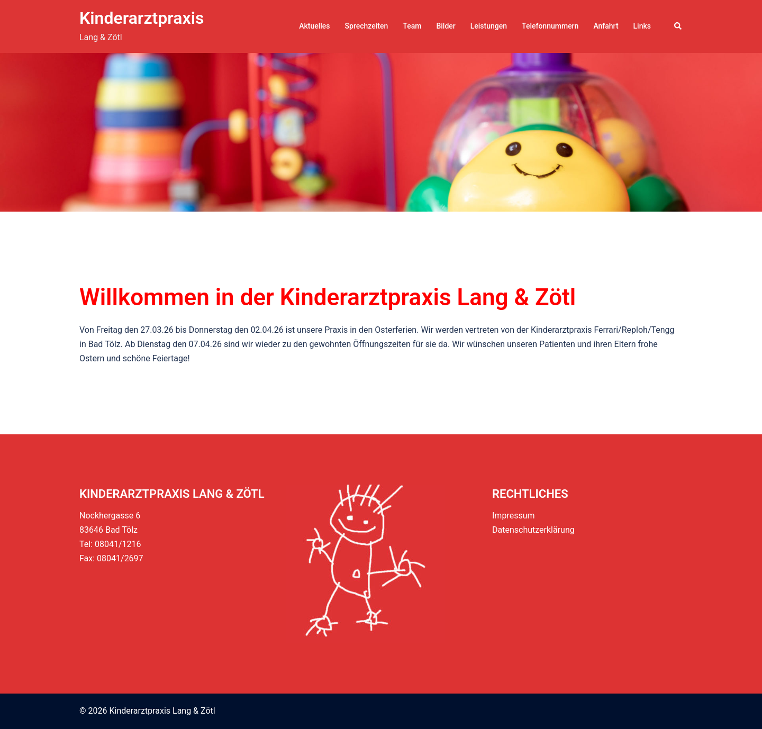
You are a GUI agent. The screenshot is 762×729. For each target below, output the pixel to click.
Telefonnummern (550, 26)
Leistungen (488, 26)
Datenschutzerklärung (533, 530)
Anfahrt (605, 26)
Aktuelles (314, 26)
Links (642, 26)
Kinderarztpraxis (141, 18)
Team (412, 26)
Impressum (513, 516)
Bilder (445, 26)
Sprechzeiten (366, 26)
